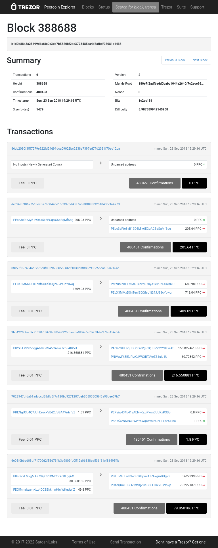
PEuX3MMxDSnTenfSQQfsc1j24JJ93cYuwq (43, 284)
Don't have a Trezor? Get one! (181, 542)
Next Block (199, 60)
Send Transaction (125, 542)
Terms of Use (84, 542)
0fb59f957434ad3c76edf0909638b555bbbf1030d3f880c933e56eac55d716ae (65, 268)
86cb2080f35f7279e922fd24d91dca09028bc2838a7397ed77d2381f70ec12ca (65, 148)
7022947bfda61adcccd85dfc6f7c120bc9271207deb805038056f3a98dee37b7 (65, 396)
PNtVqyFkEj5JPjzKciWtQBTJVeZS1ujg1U (139, 357)
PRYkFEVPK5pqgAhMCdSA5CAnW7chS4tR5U (45, 348)
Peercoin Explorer (59, 7)
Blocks (88, 7)
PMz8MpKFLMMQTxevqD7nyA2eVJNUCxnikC (142, 284)
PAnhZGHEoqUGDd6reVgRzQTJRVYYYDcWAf (142, 348)
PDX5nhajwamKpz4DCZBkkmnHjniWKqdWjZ (44, 489)
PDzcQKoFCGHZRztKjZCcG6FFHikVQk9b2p (141, 485)
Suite (181, 7)
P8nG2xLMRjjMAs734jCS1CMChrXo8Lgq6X (43, 476)
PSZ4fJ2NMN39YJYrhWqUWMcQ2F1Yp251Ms (143, 421)
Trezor (166, 7)
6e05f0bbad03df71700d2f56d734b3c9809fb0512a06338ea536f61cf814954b (65, 461)
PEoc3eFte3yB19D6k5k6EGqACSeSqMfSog (43, 220)
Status (104, 7)
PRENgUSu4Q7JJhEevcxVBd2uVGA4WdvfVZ (44, 412)
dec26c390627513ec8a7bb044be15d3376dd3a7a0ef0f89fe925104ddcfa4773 (65, 204)
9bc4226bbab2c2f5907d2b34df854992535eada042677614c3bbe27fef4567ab (65, 332)
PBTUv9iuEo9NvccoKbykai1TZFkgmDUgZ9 (140, 476)
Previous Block (175, 60)
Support (197, 7)
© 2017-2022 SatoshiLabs (34, 542)
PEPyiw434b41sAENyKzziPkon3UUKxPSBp (140, 412)
